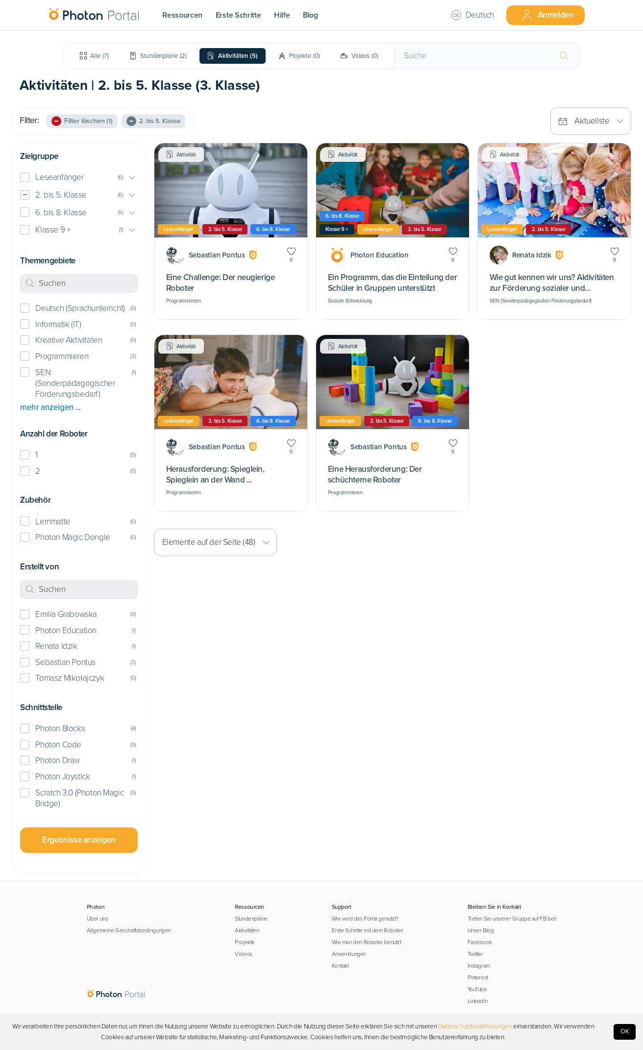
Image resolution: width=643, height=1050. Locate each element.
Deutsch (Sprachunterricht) (79, 308)
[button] (79, 178)
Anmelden (547, 15)
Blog (310, 15)
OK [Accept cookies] (624, 1031)
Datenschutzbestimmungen (475, 1026)
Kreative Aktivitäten (68, 340)
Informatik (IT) (58, 324)
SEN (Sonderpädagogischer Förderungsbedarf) (75, 383)
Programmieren (61, 356)
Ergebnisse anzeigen (78, 840)
